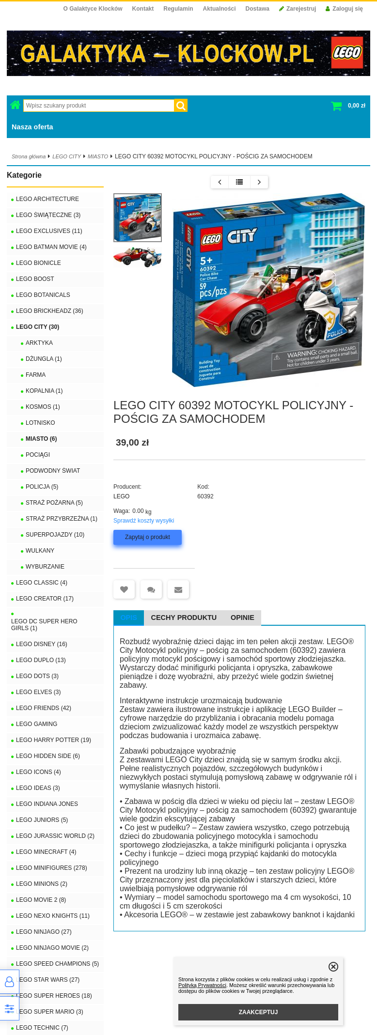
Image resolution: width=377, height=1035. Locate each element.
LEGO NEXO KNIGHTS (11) (53, 915)
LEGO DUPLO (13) (41, 660)
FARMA (36, 374)
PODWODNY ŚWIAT (53, 470)
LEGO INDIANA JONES (47, 804)
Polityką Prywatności (202, 985)
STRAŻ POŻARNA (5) (54, 502)
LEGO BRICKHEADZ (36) (49, 311)
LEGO (121, 496)
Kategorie (24, 175)
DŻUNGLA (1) (44, 358)
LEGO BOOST (35, 279)
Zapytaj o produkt (147, 537)
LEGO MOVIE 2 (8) (41, 899)
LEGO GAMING (36, 724)
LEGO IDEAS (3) (38, 788)
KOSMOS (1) (43, 406)
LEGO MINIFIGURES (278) (51, 868)
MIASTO (98, 156)
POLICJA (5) (42, 486)
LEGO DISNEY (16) (41, 644)
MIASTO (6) (41, 438)
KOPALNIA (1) (44, 390)
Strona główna (29, 156)
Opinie (242, 617)
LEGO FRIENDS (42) (43, 708)
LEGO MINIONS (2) (41, 884)
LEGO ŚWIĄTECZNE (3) (48, 215)
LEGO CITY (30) (37, 327)
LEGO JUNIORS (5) (42, 820)
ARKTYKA (39, 343)
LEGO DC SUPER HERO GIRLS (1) (44, 625)
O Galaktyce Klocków (93, 8)
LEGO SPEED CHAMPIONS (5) (57, 963)
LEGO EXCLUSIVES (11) (49, 231)
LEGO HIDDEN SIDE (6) (48, 756)
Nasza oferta (32, 127)
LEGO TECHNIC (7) (42, 1027)
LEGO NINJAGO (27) (44, 931)
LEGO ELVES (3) (38, 692)
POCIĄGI (38, 454)
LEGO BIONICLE (38, 263)
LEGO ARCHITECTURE (47, 199)
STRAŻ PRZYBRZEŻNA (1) (61, 518)
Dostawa (257, 8)
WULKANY (40, 550)
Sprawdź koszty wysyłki (143, 520)
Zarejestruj (297, 8)
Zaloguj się (344, 8)
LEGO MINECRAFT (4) (46, 852)
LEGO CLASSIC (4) (41, 582)
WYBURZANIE (45, 566)
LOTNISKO (40, 422)
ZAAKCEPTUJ (258, 1012)
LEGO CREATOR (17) (45, 598)
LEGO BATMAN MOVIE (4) (51, 247)
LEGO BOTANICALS (43, 295)
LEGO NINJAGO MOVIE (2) (52, 947)
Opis (128, 617)
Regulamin (178, 8)
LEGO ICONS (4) (38, 772)
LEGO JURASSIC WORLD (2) (55, 836)
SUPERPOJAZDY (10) (55, 534)
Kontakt (143, 8)
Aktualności (219, 8)
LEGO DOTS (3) (37, 676)
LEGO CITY (66, 156)
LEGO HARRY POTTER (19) (53, 740)
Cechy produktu (184, 617)
